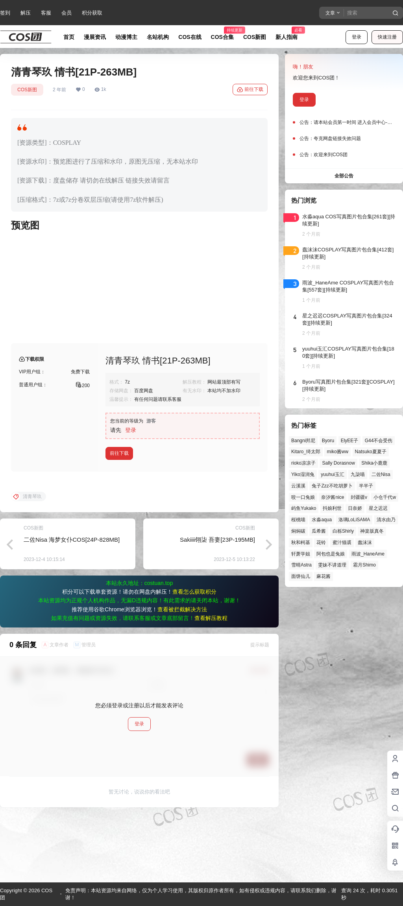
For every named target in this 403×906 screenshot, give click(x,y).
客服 (46, 13)
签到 (5, 13)
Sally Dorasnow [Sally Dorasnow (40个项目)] (338, 463)
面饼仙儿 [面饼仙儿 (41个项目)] (300, 576)
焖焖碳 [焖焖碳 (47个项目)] (298, 531)
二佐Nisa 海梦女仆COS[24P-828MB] (72, 603)
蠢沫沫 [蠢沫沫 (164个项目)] (365, 542)
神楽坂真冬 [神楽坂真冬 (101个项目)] (372, 531)
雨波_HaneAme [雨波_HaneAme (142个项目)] (368, 554)
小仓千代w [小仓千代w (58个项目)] (384, 497)
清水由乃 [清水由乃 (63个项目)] (386, 519)
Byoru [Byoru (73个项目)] (328, 440)
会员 (66, 13)
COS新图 (27, 89)
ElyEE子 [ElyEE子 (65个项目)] (350, 440)
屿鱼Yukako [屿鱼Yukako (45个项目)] (303, 508)
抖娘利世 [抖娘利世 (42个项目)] (332, 508)
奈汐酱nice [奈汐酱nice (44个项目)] (332, 497)
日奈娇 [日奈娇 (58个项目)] (355, 508)
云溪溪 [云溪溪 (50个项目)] (298, 486)
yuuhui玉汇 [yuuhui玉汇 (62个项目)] (332, 474)
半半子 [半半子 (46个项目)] (366, 486)
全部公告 (344, 176)
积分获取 (92, 13)
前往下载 (250, 90)
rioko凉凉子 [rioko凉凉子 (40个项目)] (303, 463)
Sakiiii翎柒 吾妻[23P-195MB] (217, 603)
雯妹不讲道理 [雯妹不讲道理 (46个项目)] (332, 565)
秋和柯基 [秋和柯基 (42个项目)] (300, 542)
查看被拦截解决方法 (182, 673)
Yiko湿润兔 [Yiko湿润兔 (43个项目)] (302, 474)
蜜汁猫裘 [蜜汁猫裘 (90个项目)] (342, 542)
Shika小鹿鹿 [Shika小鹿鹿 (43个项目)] (374, 463)
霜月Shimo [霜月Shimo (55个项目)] (364, 565)
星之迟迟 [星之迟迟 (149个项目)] (378, 508)
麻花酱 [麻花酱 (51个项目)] (323, 576)
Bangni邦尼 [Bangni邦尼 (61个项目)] (303, 440)
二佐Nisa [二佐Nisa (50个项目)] (381, 474)
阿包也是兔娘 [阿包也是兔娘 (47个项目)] (330, 554)
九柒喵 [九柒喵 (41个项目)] (358, 474)
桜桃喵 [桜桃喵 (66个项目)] (298, 519)
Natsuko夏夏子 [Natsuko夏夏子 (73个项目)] (370, 451)
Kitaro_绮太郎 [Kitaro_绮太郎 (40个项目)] (305, 451)
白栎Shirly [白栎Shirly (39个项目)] (343, 531)
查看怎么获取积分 (194, 655)
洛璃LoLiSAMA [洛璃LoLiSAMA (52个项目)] (354, 519)
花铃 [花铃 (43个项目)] (321, 542)
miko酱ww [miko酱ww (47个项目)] (337, 451)
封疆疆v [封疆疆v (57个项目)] (359, 497)
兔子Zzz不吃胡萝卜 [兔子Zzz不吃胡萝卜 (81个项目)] (332, 486)
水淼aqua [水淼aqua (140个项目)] (322, 519)
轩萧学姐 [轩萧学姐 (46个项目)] (300, 554)
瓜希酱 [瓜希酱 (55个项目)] (319, 531)
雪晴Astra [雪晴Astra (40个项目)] (301, 565)
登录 (356, 37)
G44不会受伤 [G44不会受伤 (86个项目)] (379, 440)
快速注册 (387, 37)
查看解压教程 (210, 681)
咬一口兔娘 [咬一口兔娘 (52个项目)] (303, 497)
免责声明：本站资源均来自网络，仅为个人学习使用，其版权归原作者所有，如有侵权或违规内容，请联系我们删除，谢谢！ (200, 894)
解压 (25, 13)
